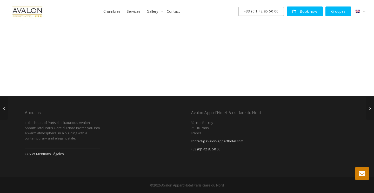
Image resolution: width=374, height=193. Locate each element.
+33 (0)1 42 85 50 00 (261, 11)
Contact (173, 11)
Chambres (112, 11)
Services (134, 11)
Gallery (153, 11)
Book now (304, 11)
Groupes (338, 11)
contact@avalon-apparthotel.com (217, 141)
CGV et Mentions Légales (44, 153)
